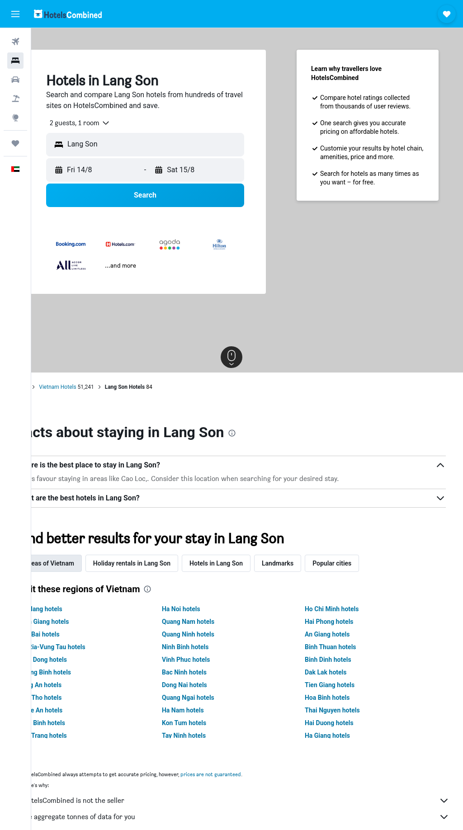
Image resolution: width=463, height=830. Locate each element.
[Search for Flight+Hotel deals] (15, 99)
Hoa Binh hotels (337, 697)
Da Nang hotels (72, 609)
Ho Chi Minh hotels (342, 609)
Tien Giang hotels (340, 685)
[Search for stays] (15, 61)
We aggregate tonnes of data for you (251, 816)
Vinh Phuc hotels (207, 659)
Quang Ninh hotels (209, 634)
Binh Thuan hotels (341, 647)
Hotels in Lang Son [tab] (247, 563)
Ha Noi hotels (202, 609)
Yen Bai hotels (70, 634)
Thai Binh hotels (73, 722)
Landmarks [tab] (309, 563)
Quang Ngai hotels (209, 697)
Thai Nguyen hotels (342, 710)
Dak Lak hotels (336, 672)
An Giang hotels (337, 634)
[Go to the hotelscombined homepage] (68, 13)
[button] (15, 14)
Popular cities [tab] (363, 563)
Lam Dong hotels (74, 659)
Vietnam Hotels (88, 387)
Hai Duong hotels (339, 722)
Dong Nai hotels (205, 685)
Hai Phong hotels (339, 621)
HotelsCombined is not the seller (251, 800)
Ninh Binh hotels (206, 647)
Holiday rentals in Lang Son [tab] (163, 563)
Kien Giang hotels (75, 621)
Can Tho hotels (71, 697)
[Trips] (15, 143)
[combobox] (107, 122)
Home (52, 387)
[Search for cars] (15, 80)
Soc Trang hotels (74, 735)
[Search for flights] (15, 42)
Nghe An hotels (72, 710)
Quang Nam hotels (209, 621)
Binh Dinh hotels (338, 659)
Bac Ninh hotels (205, 672)
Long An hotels (71, 685)
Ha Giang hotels (337, 735)
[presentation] (263, 433)
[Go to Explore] (15, 117)
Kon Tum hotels (205, 722)
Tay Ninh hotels (205, 735)
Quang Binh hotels (76, 672)
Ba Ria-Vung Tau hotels (83, 647)
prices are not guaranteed (242, 774)
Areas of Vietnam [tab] (80, 563)
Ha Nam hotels (204, 710)
